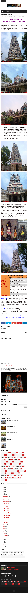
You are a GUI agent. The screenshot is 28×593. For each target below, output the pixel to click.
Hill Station (18, 461)
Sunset (18, 475)
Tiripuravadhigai (7, 513)
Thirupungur (6, 503)
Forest (8, 459)
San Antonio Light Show (7, 366)
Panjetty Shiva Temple (12, 420)
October (5, 499)
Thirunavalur (6, 517)
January (5, 537)
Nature (2, 470)
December (6, 496)
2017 (3, 491)
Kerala (10, 466)
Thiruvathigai (6, 515)
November (6, 498)
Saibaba (9, 473)
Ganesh (15, 459)
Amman (13, 452)
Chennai (10, 455)
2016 (3, 493)
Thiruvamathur (7, 519)
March (4, 533)
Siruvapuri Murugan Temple (13, 444)
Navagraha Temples (12, 470)
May (4, 530)
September (6, 501)
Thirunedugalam (7, 512)
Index (2, 464)
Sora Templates (12, 588)
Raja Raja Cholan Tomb (12, 432)
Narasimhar (17, 468)
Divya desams (20, 457)
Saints (16, 473)
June (4, 528)
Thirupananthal (7, 508)
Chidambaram (19, 455)
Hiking (10, 461)
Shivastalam (21, 16)
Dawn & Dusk (10, 457)
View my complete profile (13, 569)
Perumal (21, 470)
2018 (3, 489)
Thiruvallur (5, 522)
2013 (3, 541)
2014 (3, 539)
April (4, 531)
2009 (3, 546)
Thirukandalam (7, 520)
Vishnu (2, 480)
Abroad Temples (4, 452)
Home (3, 11)
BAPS (20, 452)
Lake (2, 468)
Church (2, 457)
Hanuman (3, 461)
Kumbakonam (18, 466)
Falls (2, 459)
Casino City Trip (11, 426)
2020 (3, 486)
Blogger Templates (20, 588)
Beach (2, 455)
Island (8, 464)
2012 (3, 543)
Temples (3, 477)
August (5, 524)
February (5, 535)
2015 (3, 494)
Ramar (2, 473)
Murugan (9, 468)
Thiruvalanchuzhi (7, 505)
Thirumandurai (6, 510)
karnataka (3, 466)
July (4, 526)
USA (16, 477)
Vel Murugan (11, 567)
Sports (12, 475)
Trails (10, 477)
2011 (3, 544)
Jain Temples (16, 464)
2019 (3, 487)
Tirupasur (5, 506)
